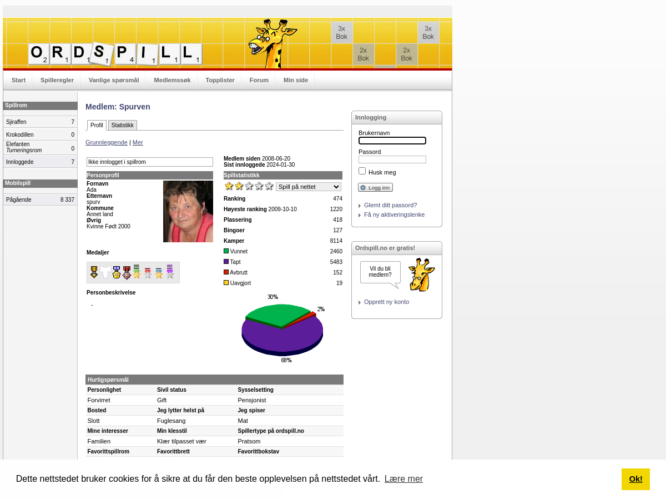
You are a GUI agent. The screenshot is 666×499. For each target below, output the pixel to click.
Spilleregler (57, 80)
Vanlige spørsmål (114, 80)
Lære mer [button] (404, 478)
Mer (138, 142)
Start (19, 80)
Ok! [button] (636, 479)
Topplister (220, 80)
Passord (370, 151)
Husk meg (382, 172)
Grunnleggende (106, 142)
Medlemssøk (172, 80)
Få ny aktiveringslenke (394, 214)
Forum (259, 80)
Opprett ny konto (386, 301)
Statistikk (123, 125)
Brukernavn (374, 132)
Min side (296, 80)
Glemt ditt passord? (390, 205)
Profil (96, 125)
